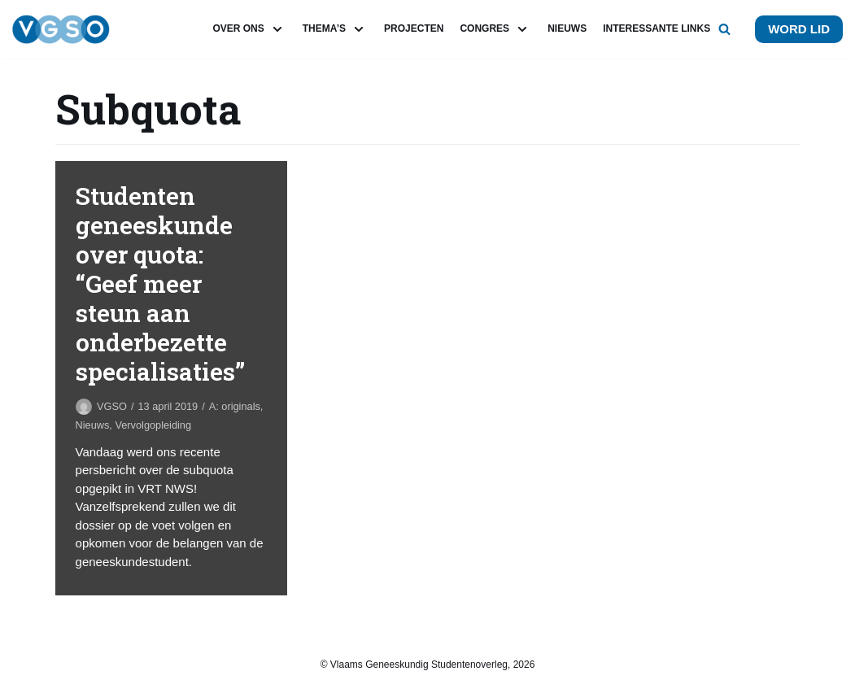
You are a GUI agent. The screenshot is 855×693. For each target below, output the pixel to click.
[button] (724, 29)
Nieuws (567, 28)
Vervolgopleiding (153, 425)
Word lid (799, 29)
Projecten (413, 28)
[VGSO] (61, 29)
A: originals (234, 406)
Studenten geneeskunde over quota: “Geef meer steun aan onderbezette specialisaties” (160, 283)
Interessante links (656, 28)
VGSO (112, 406)
